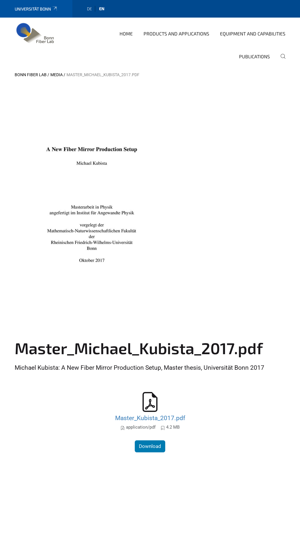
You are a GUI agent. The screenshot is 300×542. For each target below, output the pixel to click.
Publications (254, 56)
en (101, 8)
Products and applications (176, 33)
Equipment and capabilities (252, 33)
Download (150, 446)
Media (56, 74)
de (89, 8)
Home (126, 33)
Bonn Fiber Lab (31, 74)
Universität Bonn (36, 8)
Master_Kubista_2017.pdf (150, 418)
